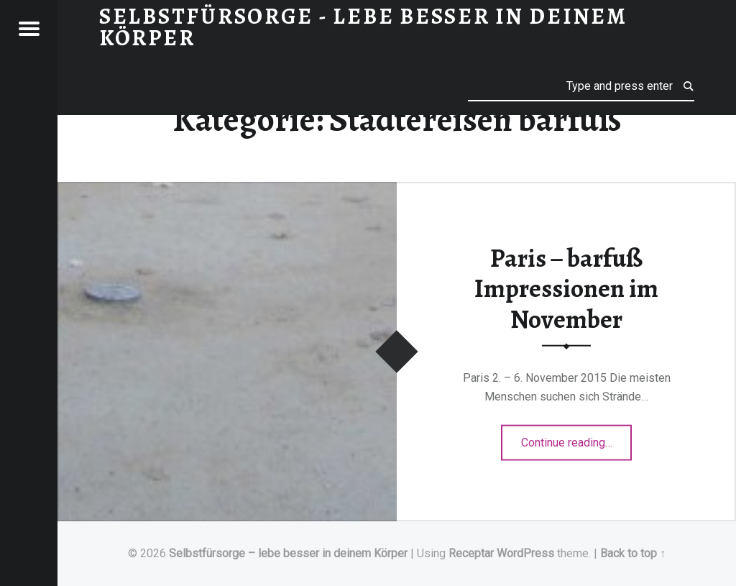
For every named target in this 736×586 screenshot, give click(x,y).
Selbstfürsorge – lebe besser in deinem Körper (288, 553)
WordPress (525, 553)
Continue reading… (576, 437)
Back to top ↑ (633, 553)
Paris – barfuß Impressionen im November (566, 288)
